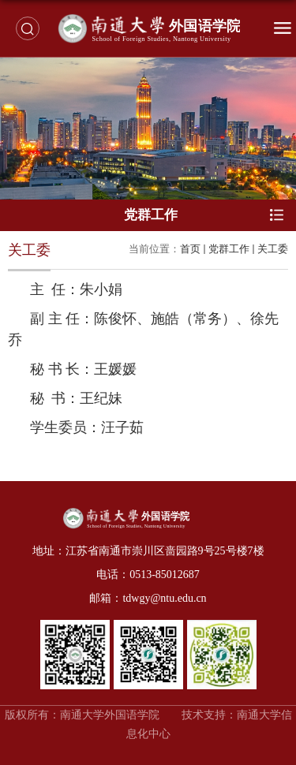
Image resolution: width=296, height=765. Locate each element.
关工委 (272, 249)
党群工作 (228, 249)
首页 (190, 249)
